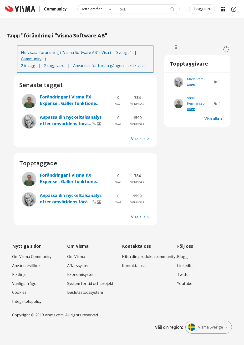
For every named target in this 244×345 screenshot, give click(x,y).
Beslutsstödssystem (85, 292)
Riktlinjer (20, 274)
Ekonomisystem (81, 274)
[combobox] (147, 9)
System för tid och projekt (90, 283)
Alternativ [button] (173, 47)
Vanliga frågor (25, 283)
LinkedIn (185, 265)
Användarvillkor (26, 265)
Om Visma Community (31, 256)
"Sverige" (123, 52)
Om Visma (76, 256)
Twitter (183, 274)
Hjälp (233, 9)
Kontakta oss (134, 265)
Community (31, 59)
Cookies (19, 292)
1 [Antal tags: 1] (220, 81)
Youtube (184, 283)
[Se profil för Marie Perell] (196, 79)
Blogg (182, 256)
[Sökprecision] (95, 9)
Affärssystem (79, 265)
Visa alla (138, 138)
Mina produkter (222, 9)
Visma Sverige (205, 327)
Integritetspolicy (26, 301)
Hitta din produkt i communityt (149, 256)
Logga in (202, 8)
